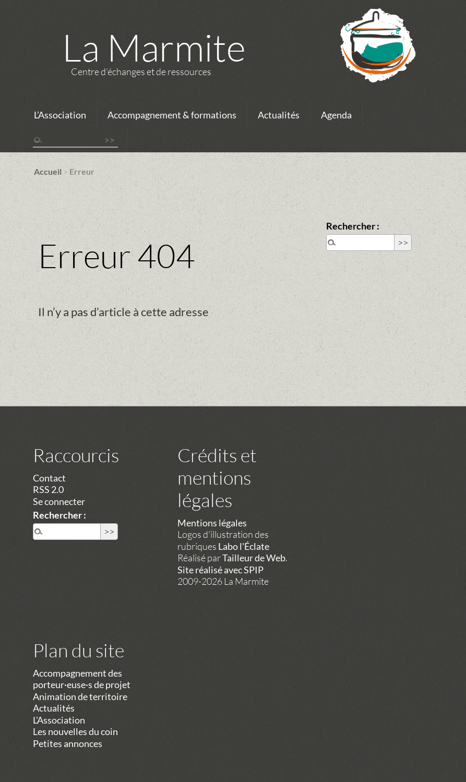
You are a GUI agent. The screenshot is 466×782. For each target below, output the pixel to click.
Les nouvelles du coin (75, 731)
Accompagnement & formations (171, 115)
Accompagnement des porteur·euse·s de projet (81, 679)
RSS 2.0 (48, 489)
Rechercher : (352, 226)
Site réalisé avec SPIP (220, 569)
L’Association (60, 115)
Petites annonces (67, 743)
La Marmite (154, 47)
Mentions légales (212, 522)
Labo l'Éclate (243, 546)
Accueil (48, 171)
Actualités (279, 115)
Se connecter (59, 501)
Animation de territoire (80, 696)
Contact (49, 478)
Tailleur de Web (253, 557)
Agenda (336, 115)
